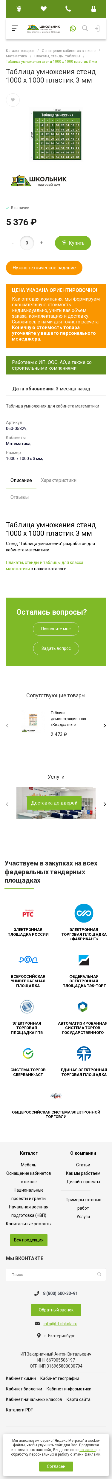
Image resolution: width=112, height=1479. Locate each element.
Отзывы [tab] (19, 497)
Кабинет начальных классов (34, 1399)
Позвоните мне (56, 628)
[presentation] (7, 725)
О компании (83, 1153)
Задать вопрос (56, 648)
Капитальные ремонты (28, 1223)
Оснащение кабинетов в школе (69, 51)
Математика (16, 56)
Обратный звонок (56, 1310)
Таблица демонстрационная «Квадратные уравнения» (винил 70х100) (68, 724)
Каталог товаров (20, 51)
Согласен (56, 1466)
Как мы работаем (83, 1173)
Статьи (83, 1164)
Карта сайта (78, 1399)
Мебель (28, 1164)
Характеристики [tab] (58, 480)
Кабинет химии (21, 1378)
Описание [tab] (21, 480)
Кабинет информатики (69, 1389)
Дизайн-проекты (83, 1181)
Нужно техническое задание (44, 268)
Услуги (83, 1216)
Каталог (29, 1153)
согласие (87, 1450)
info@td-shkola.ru (60, 1323)
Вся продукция (29, 1240)
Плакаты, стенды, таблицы (57, 56)
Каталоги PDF (19, 1410)
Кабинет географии (59, 1378)
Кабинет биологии (24, 1389)
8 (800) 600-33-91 (60, 1293)
